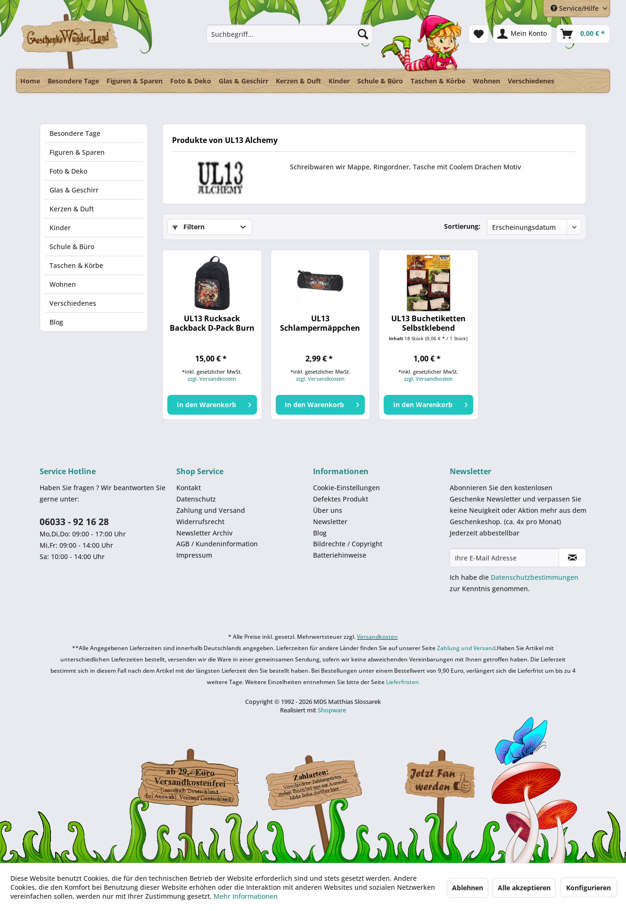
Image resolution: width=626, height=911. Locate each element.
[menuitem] (289, 34)
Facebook (440, 780)
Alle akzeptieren (524, 887)
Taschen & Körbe (76, 265)
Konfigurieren (588, 887)
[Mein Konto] (522, 34)
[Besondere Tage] (73, 80)
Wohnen (62, 284)
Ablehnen (467, 887)
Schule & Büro (71, 246)
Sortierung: (462, 226)
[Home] (30, 80)
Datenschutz (196, 498)
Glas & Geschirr (74, 189)
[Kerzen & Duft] (298, 80)
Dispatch (188, 783)
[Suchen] (363, 34)
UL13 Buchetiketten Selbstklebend (428, 323)
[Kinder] (339, 80)
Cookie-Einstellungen (346, 487)
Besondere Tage (74, 133)
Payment (322, 780)
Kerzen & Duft (71, 208)
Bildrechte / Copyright (347, 543)
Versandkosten (377, 637)
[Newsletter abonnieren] (572, 557)
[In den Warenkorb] (211, 405)
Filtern (189, 226)
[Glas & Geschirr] (243, 80)
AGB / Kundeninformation (217, 543)
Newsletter (330, 521)
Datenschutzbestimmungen (534, 577)
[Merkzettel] (479, 34)
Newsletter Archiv (204, 532)
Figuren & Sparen (77, 152)
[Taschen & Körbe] (438, 80)
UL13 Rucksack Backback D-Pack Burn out (212, 323)
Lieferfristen (402, 682)
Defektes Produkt (340, 498)
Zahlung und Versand (210, 510)
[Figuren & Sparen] (134, 80)
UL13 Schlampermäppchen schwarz (320, 323)
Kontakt (188, 487)
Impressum (194, 555)
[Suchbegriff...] (289, 34)
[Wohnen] (486, 80)
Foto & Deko (68, 171)
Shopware (332, 710)
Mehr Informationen (246, 896)
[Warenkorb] (583, 34)
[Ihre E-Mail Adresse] (504, 557)
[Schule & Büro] (380, 80)
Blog (56, 322)
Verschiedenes (72, 303)
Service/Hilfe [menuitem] (576, 8)
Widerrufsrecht (200, 521)
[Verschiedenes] (531, 80)
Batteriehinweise (339, 555)
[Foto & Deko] (190, 80)
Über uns (327, 510)
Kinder (60, 227)
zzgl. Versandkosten (212, 378)
